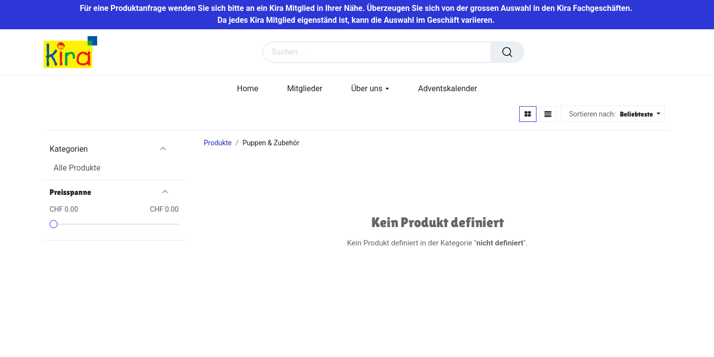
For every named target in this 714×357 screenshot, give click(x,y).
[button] (638, 115)
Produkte (218, 143)
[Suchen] (507, 52)
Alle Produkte (77, 168)
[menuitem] (248, 89)
